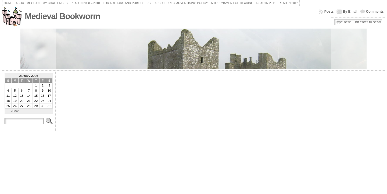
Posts (329, 11)
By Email (350, 11)
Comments (375, 11)
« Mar (15, 111)
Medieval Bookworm (62, 16)
